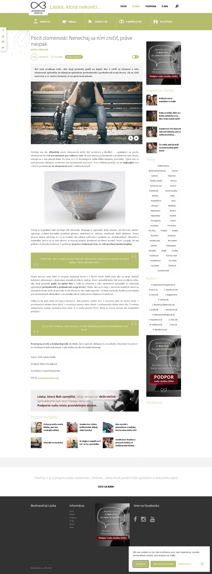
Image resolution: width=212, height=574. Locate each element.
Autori (71, 524)
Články (136, 6)
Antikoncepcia (163, 166)
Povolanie (154, 225)
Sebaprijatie (171, 245)
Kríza (34, 49)
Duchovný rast (156, 185)
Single (69, 21)
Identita (42, 21)
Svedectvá (97, 21)
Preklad (43, 49)
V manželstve (130, 21)
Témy (71, 527)
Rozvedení (172, 240)
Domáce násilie (156, 181)
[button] (177, 6)
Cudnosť (154, 176)
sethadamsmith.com (48, 377)
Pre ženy (152, 230)
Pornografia (155, 220)
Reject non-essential (163, 564)
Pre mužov (172, 225)
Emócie (173, 185)
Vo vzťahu (162, 21)
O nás (165, 6)
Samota (154, 245)
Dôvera (173, 181)
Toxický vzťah (171, 255)
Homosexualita (171, 190)
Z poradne (155, 265)
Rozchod (154, 235)
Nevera (173, 210)
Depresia (171, 176)
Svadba (175, 250)
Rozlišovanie (155, 240)
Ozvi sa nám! (106, 486)
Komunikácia (156, 200)
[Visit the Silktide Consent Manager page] (202, 564)
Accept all (140, 564)
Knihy (172, 195)
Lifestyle (154, 205)
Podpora (151, 6)
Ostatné (172, 215)
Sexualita (152, 250)
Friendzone (153, 190)
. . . (177, 329)
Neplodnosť (155, 210)
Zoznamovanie (163, 270)
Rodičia (175, 230)
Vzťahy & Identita (73, 57)
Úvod (123, 6)
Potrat (173, 220)
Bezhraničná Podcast (157, 171)
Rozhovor (172, 235)
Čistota (175, 171)
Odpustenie (155, 215)
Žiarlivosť (172, 265)
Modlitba (171, 205)
